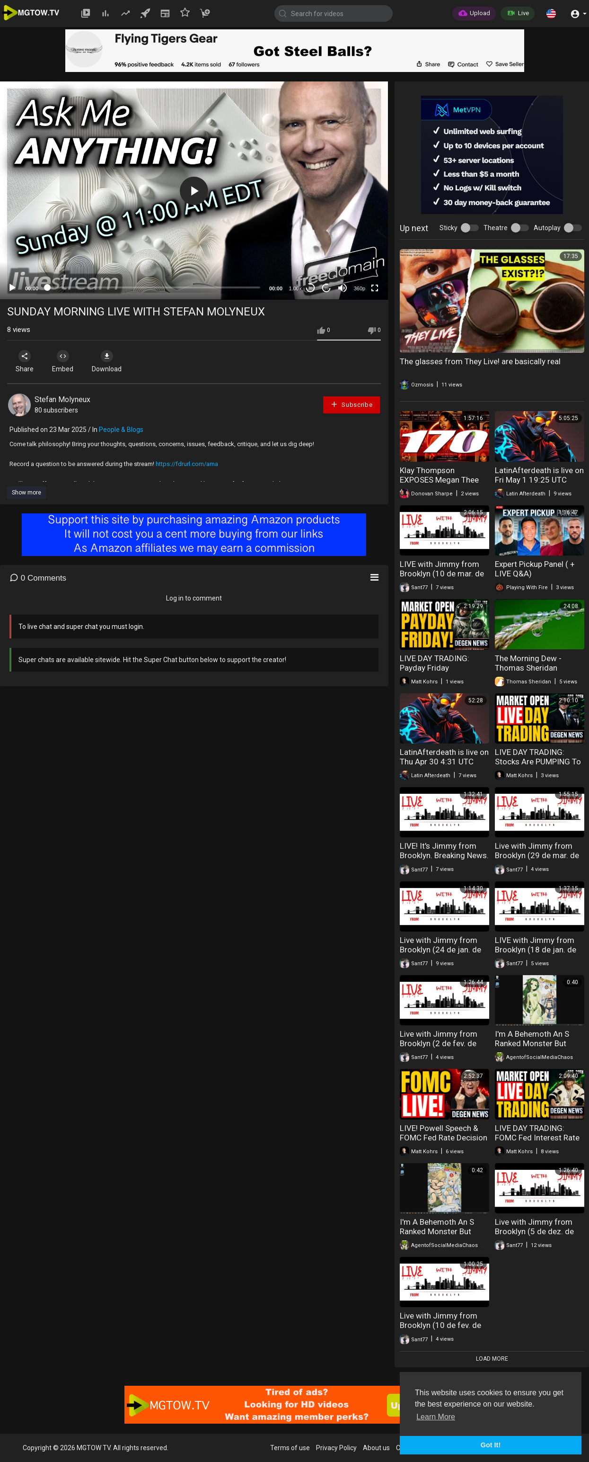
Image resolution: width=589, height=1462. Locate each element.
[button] (551, 13)
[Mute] (342, 288)
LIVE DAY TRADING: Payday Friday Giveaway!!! (434, 668)
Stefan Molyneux (62, 399)
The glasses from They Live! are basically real (480, 361)
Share (25, 361)
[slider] (153, 287)
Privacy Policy (336, 1448)
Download (107, 361)
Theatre (496, 228)
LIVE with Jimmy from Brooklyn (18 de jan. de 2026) (535, 949)
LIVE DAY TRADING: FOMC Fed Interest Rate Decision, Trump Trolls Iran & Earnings (537, 1142)
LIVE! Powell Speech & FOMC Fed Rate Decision (443, 1132)
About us (376, 1448)
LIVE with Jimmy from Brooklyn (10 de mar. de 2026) (442, 573)
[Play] (12, 288)
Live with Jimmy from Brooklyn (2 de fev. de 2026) (438, 1043)
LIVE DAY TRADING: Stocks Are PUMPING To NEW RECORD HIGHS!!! (538, 761)
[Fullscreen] (374, 288)
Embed (62, 361)
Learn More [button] (435, 1417)
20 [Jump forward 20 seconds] (327, 288)
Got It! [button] (491, 1445)
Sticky (448, 228)
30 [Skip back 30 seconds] (310, 288)
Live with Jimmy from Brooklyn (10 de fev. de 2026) (440, 1325)
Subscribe (351, 404)
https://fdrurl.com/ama (187, 463)
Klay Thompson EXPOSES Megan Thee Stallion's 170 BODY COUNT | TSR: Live (439, 484)
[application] (194, 190)
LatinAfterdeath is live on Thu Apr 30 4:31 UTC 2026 (444, 761)
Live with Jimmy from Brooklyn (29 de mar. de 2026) (537, 855)
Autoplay (547, 228)
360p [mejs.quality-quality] (359, 288)
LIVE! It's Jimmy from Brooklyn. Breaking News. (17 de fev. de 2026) (444, 855)
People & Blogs (121, 429)
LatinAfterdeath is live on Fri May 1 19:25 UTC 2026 (539, 480)
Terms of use (290, 1448)
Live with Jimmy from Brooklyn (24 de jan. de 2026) (440, 949)
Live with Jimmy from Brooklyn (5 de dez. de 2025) (534, 1231)
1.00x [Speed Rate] (295, 288)
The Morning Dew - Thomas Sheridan (528, 663)
